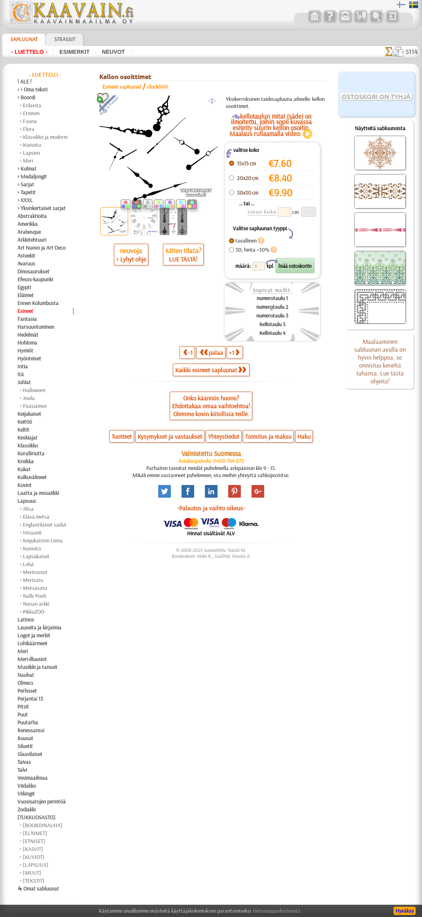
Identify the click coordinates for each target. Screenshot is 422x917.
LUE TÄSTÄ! (183, 259)
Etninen (31, 113)
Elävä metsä (36, 516)
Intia (22, 366)
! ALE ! (24, 81)
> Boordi (26, 97)
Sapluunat (24, 39)
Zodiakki (26, 809)
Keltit (23, 429)
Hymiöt (25, 350)
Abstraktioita (32, 216)
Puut (22, 714)
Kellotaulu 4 (272, 332)
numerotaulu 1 (272, 297)
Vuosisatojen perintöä (41, 801)
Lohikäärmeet (32, 643)
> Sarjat (25, 184)
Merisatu (33, 580)
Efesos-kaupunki (35, 279)
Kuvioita (32, 144)
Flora (28, 129)
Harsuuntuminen (35, 326)
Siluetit (25, 746)
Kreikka (25, 461)
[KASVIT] (33, 849)
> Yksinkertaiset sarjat (41, 208)
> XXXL (25, 200)
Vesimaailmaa (32, 777)
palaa (211, 352)
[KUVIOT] (33, 856)
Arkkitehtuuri (31, 239)
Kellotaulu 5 (272, 324)
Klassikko (27, 445)
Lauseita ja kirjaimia (39, 627)
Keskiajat (27, 437)
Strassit (64, 39)
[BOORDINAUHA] (42, 825)
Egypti (24, 287)
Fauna (30, 121)
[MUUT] (32, 872)
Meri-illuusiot (32, 659)
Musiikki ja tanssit (37, 667)
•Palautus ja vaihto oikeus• (211, 508)
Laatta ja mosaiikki (38, 492)
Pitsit (23, 706)
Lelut (28, 564)
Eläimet (25, 295)
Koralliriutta (30, 453)
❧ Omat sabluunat (38, 888)
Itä (20, 374)
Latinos (25, 619)
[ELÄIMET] (35, 833)
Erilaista (32, 105)
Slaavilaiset (29, 754)
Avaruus (26, 263)
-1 (188, 352)
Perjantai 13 (30, 698)
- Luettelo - (29, 52)
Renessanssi (30, 730)
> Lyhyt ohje (131, 259)
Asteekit (26, 255)
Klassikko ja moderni (45, 136)
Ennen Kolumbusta (38, 303)
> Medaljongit (32, 176)
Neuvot (113, 52)
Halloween (34, 390)
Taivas (24, 761)
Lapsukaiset (36, 556)
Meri (28, 160)
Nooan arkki (36, 603)
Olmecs (25, 682)
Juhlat (24, 382)
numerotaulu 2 (272, 306)
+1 (234, 352)
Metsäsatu (35, 587)
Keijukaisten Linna (43, 540)
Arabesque (29, 231)
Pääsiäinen (35, 405)
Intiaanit (32, 532)
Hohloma (27, 342)
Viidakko (26, 785)
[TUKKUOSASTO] (36, 817)
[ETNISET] (34, 841)
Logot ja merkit (33, 635)
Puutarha (27, 722)
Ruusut (25, 738)
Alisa (28, 508)
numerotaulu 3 (272, 315)
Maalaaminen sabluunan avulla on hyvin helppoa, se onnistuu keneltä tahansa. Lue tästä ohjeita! (380, 361)
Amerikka (27, 223)
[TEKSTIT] (33, 880)
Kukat (23, 469)
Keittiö (24, 421)
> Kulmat (26, 168)
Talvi (22, 769)
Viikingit (26, 793)
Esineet (25, 311)
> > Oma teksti (32, 89)
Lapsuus (26, 500)
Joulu (28, 398)
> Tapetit (26, 192)
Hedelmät (27, 334)
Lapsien (31, 152)
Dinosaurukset (33, 271)
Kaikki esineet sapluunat (210, 370)
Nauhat (25, 674)
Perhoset (27, 690)
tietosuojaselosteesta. (277, 910)
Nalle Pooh (34, 595)
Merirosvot (35, 572)
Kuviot (24, 485)
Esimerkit (74, 52)
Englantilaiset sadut (44, 524)
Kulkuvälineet (32, 477)
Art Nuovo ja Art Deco (41, 247)
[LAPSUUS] (35, 864)
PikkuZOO (33, 611)
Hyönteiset (29, 358)
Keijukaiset (29, 413)
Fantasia (27, 318)
